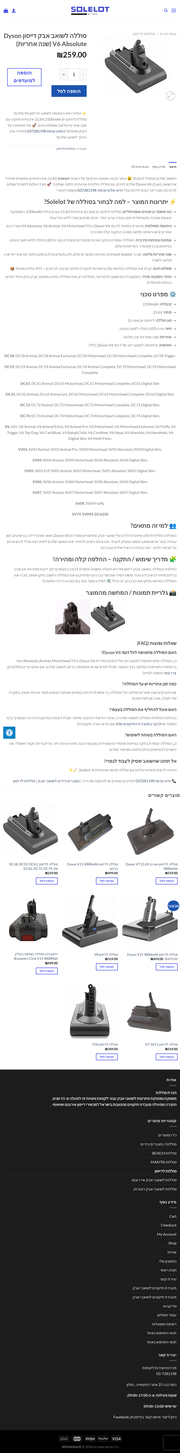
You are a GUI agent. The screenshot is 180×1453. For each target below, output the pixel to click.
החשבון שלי (168, 1261)
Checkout (169, 1225)
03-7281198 (166, 1373)
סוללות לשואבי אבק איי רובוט (154, 1180)
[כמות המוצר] (74, 74)
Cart (173, 1216)
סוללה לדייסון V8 (106, 954)
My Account (167, 1234)
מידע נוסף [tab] (158, 167)
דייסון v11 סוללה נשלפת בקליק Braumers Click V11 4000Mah (36, 956)
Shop (172, 1243)
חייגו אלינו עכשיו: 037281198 (100, 190)
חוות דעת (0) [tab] (140, 167)
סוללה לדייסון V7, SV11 (161, 1044)
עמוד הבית (168, 33)
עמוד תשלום (167, 1315)
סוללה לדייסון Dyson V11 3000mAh (152, 954)
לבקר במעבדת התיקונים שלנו (138, 723)
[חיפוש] (165, 10)
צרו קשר (170, 673)
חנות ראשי (168, 1270)
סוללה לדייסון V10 (105, 1044)
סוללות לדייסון (144, 33)
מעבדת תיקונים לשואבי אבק (154, 1288)
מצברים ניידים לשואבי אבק (59, 781)
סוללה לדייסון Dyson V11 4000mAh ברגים (92, 866)
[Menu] (174, 10)
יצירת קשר (168, 1279)
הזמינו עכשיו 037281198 (46, 131)
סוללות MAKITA (164, 1162)
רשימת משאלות (164, 1324)
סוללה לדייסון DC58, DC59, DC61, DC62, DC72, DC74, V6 (33, 866)
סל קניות (170, 1306)
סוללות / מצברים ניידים (159, 1144)
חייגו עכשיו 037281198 (153, 781)
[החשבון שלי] (13, 10)
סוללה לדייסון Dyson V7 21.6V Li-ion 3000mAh (152, 866)
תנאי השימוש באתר (161, 1333)
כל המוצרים (167, 1135)
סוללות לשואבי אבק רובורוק (155, 1189)
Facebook (121, 1417)
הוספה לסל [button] (167, 880)
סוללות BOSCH (164, 1153)
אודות (172, 1252)
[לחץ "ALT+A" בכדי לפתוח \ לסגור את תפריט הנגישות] (9, 733)
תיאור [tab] (173, 167)
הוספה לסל (69, 91)
